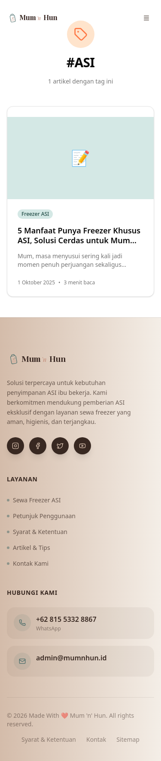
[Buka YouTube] (82, 445)
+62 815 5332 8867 (66, 619)
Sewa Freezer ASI (34, 500)
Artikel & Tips (28, 547)
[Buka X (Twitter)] (60, 445)
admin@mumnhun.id (71, 658)
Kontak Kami (28, 563)
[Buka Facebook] (37, 445)
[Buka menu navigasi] (146, 18)
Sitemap (128, 739)
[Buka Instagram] (15, 445)
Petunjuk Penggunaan (41, 516)
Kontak (96, 739)
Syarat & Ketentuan (37, 532)
